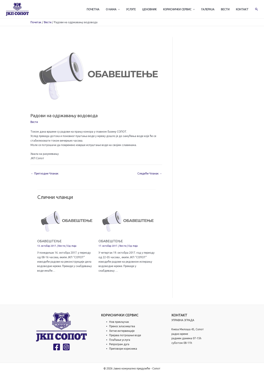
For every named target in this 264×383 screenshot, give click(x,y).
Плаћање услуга (119, 339)
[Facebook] (56, 347)
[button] (256, 9)
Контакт (242, 9)
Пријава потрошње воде (125, 335)
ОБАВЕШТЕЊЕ (49, 241)
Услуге (136, 9)
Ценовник (154, 9)
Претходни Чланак (44, 173)
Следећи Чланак (149, 173)
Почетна (100, 9)
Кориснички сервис (182, 9)
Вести (226, 9)
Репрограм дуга (119, 344)
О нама (119, 9)
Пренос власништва (122, 326)
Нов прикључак (119, 321)
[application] (124, 9)
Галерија (210, 9)
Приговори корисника (123, 348)
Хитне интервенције (122, 330)
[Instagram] (66, 347)
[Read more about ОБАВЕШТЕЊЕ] (65, 220)
